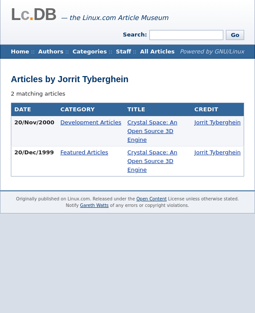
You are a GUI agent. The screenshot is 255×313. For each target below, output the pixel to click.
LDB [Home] (33, 14)
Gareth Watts (94, 205)
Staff (123, 51)
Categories (90, 51)
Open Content (151, 198)
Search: (135, 34)
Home (20, 51)
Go (235, 35)
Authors (50, 51)
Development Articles (90, 122)
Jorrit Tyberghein (218, 122)
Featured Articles (84, 152)
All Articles (157, 51)
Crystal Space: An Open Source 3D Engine (152, 131)
